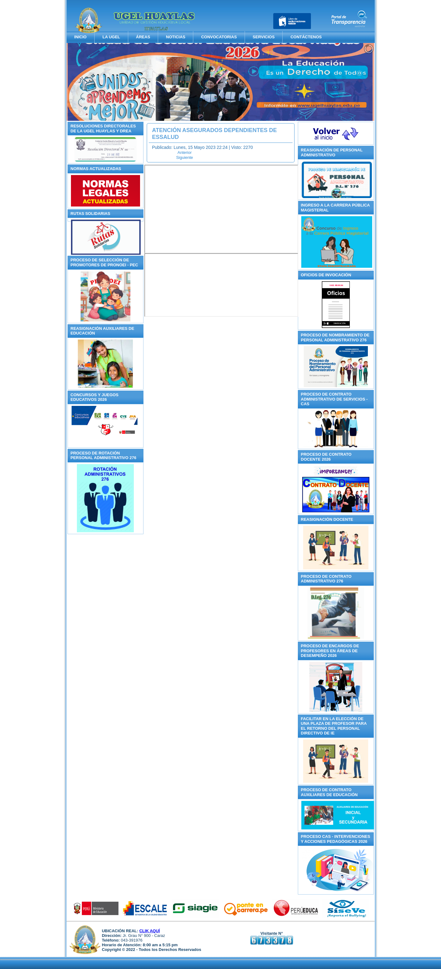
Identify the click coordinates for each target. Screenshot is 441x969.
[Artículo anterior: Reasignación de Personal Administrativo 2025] (184, 152)
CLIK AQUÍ (149, 931)
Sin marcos (221, 209)
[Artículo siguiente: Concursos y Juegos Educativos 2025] (184, 157)
